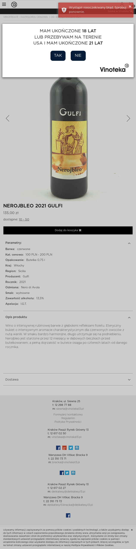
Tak (58, 56)
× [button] (130, 6)
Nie (78, 56)
